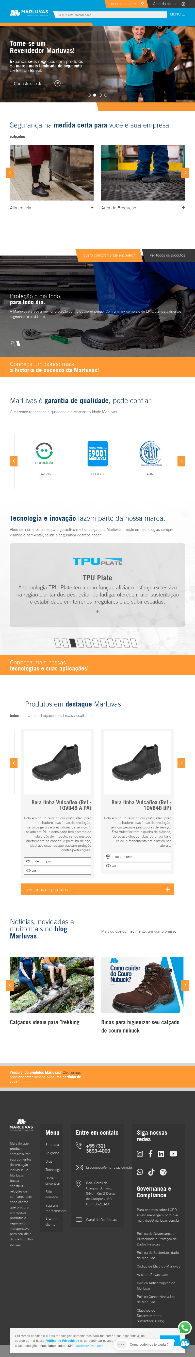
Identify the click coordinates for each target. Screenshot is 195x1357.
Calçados (51, 1153)
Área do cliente (51, 1221)
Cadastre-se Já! (28, 83)
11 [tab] (133, 643)
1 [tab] (89, 95)
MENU (177, 14)
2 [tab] (94, 95)
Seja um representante (51, 1208)
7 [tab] (103, 643)
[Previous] (10, 173)
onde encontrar (123, 4)
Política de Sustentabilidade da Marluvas (158, 1255)
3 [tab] (100, 95)
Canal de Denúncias (101, 1220)
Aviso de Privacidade (152, 1275)
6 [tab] (95, 643)
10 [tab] (126, 643)
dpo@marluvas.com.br (91, 1346)
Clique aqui (73, 1072)
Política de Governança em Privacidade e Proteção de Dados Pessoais (157, 1239)
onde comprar (42, 861)
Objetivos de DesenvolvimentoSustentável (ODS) (150, 1315)
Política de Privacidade (62, 1340)
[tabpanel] (97, 64)
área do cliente (165, 4)
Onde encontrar (51, 1180)
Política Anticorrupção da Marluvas (156, 1285)
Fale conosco (51, 1194)
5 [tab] (88, 643)
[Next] (185, 173)
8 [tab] (111, 643)
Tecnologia (51, 1170)
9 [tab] (118, 643)
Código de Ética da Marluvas (158, 1266)
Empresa (51, 1145)
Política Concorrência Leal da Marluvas (156, 1299)
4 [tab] (105, 95)
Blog (48, 1161)
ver (34, 871)
